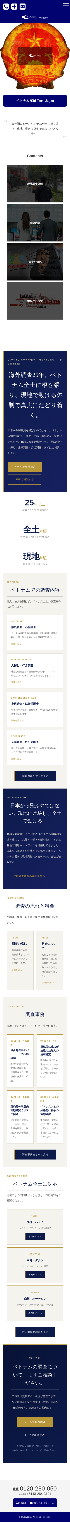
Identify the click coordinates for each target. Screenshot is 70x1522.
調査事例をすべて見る (35, 1154)
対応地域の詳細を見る (35, 1332)
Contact (35, 1502)
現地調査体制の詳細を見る (29, 876)
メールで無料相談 (24, 466)
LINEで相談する (24, 479)
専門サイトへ (35, 1236)
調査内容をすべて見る (35, 776)
